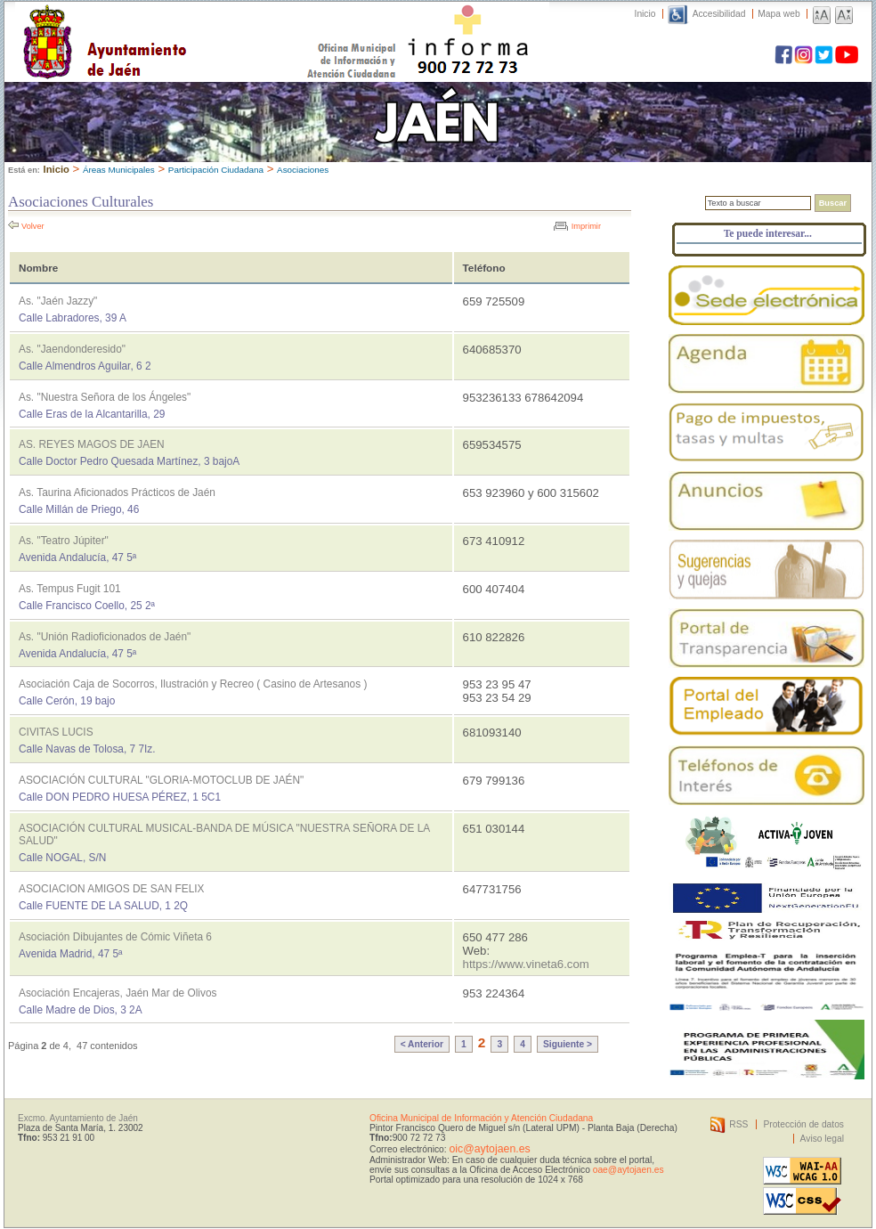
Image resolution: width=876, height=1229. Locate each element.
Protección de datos (803, 1124)
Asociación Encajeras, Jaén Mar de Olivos (117, 993)
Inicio (645, 14)
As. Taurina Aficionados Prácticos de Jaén (117, 492)
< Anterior (422, 1044)
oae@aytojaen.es (628, 1170)
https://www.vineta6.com (526, 964)
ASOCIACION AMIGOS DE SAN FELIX (112, 889)
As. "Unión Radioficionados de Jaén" (105, 637)
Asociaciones (302, 170)
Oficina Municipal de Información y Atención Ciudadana (481, 1118)
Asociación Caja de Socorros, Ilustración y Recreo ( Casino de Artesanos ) (193, 684)
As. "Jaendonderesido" (72, 349)
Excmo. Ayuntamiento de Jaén (78, 1118)
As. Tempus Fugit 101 (70, 588)
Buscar (833, 203)
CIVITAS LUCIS (56, 732)
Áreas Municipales (119, 170)
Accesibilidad (719, 14)
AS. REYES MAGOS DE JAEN (92, 444)
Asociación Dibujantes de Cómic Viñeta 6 (115, 937)
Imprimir (586, 226)
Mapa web (778, 14)
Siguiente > (567, 1044)
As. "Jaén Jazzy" (58, 301)
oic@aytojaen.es (489, 1149)
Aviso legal (822, 1139)
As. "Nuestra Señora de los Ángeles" (105, 397)
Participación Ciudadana (216, 170)
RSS (738, 1124)
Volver (33, 226)
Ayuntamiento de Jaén (182, 24)
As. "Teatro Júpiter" (64, 540)
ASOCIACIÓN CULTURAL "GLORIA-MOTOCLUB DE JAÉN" (161, 780)
